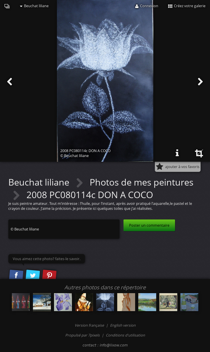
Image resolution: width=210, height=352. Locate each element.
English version (123, 325)
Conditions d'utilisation (125, 335)
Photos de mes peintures (141, 182)
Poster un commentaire (149, 225)
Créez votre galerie (187, 5)
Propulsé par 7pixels (82, 335)
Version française (90, 325)
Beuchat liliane (34, 5)
